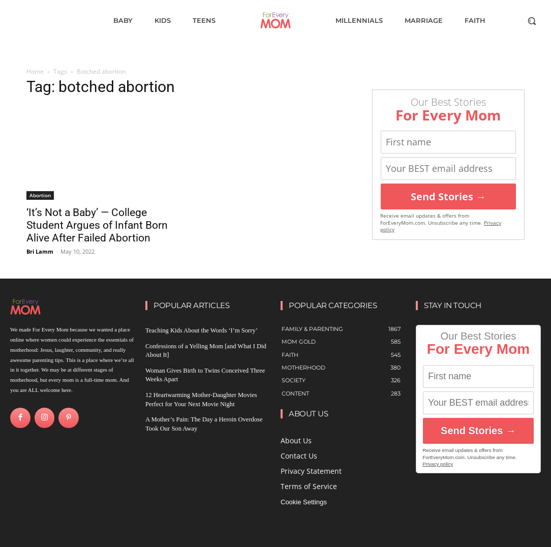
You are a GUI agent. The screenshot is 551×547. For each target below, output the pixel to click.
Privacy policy (437, 464)
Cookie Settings (304, 502)
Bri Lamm (39, 251)
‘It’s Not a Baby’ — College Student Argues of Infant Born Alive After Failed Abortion (97, 225)
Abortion (40, 195)
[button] (532, 21)
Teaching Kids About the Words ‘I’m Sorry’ (194, 330)
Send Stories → (448, 196)
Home (35, 71)
